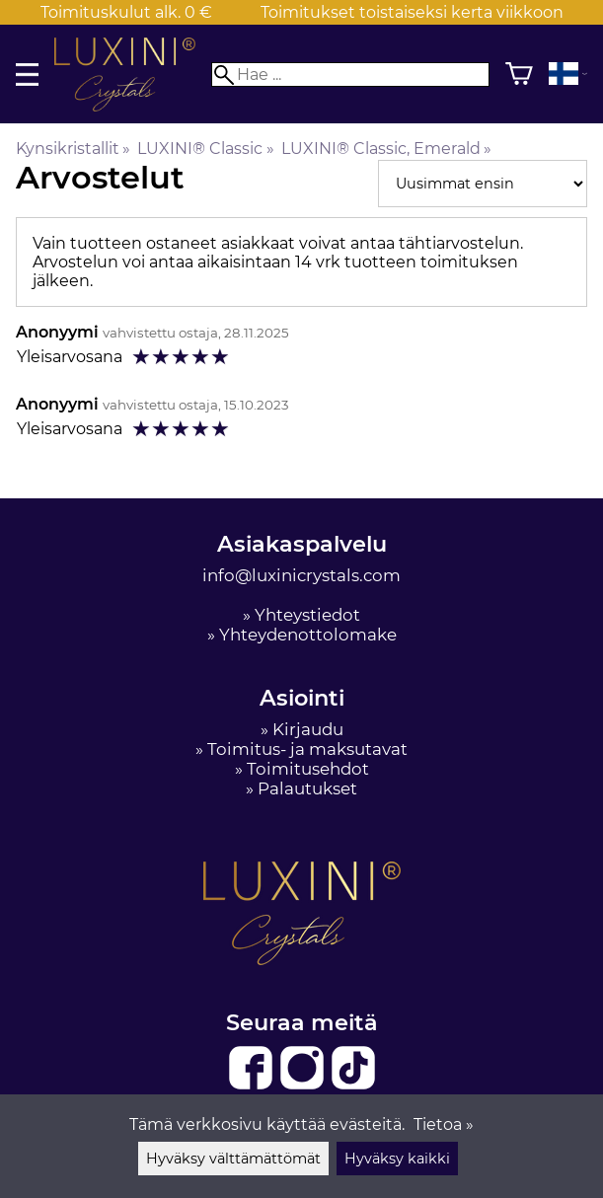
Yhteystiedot (307, 615)
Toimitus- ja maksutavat (307, 749)
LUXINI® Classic (205, 148)
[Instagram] (304, 1085)
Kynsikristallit (73, 148)
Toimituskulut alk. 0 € (126, 12)
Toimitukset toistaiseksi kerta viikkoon (412, 12)
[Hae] (350, 74)
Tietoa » (444, 1124)
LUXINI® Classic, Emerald (386, 148)
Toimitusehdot (308, 769)
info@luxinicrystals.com (301, 575)
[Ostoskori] (519, 74)
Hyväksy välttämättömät (233, 1158)
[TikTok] (353, 1085)
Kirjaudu (307, 729)
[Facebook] (252, 1085)
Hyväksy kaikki (397, 1158)
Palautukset (307, 788)
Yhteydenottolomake (308, 634)
